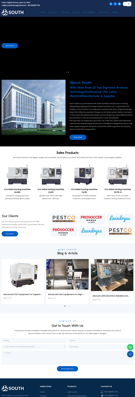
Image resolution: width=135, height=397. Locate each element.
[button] (66, 72)
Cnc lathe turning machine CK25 (51, 191)
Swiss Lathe (72, 393)
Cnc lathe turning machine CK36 (84, 191)
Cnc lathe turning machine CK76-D (118, 191)
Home (42, 393)
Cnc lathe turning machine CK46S (17, 191)
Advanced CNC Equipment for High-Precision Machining (65, 295)
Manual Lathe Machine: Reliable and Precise (110, 297)
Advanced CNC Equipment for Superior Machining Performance (22, 295)
